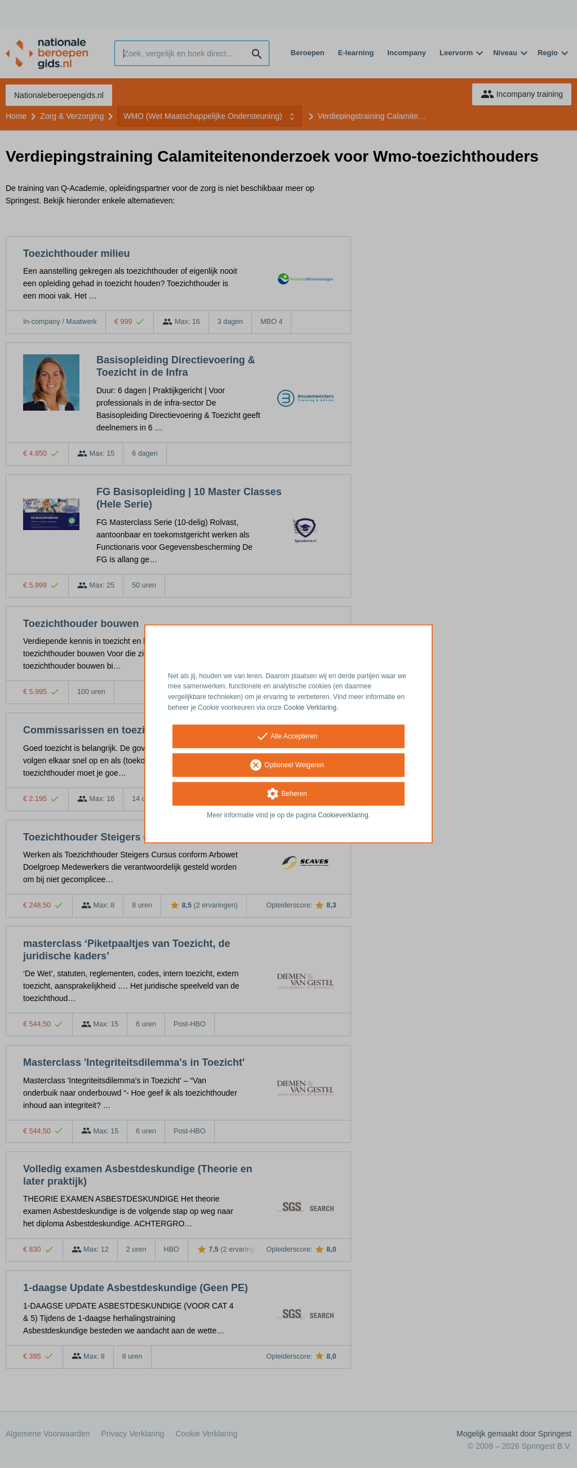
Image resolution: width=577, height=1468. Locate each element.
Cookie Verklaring (309, 707)
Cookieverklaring (343, 815)
